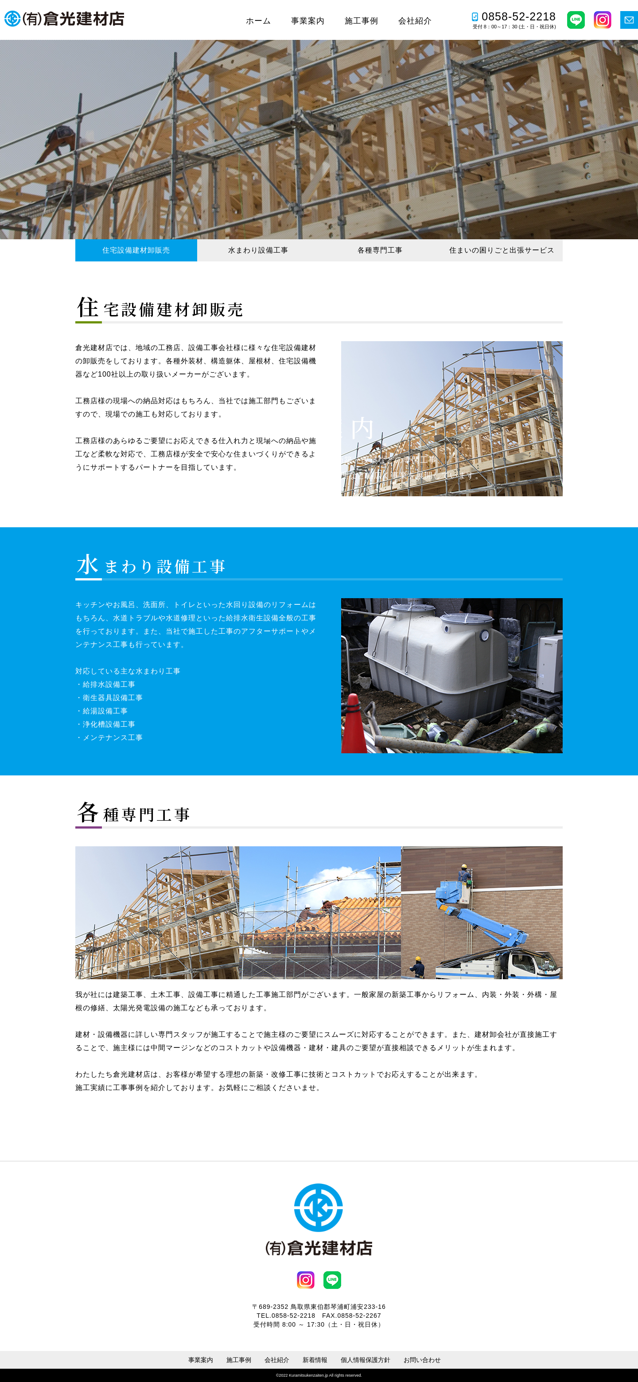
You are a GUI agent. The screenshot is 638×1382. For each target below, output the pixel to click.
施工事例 (361, 20)
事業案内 (308, 20)
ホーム (258, 20)
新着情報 (315, 1359)
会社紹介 (415, 20)
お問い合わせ (422, 1359)
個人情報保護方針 (365, 1359)
